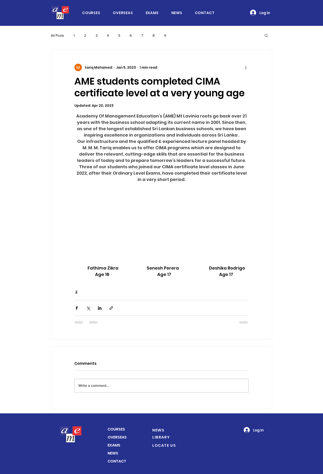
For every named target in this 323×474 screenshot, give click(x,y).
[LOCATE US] (169, 445)
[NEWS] (166, 430)
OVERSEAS (117, 437)
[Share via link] (111, 308)
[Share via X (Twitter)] (88, 308)
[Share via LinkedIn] (99, 308)
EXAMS (114, 445)
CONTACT (117, 461)
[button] (266, 35)
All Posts (57, 35)
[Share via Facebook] (76, 308)
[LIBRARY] (166, 437)
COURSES (116, 429)
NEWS (113, 453)
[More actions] (246, 67)
